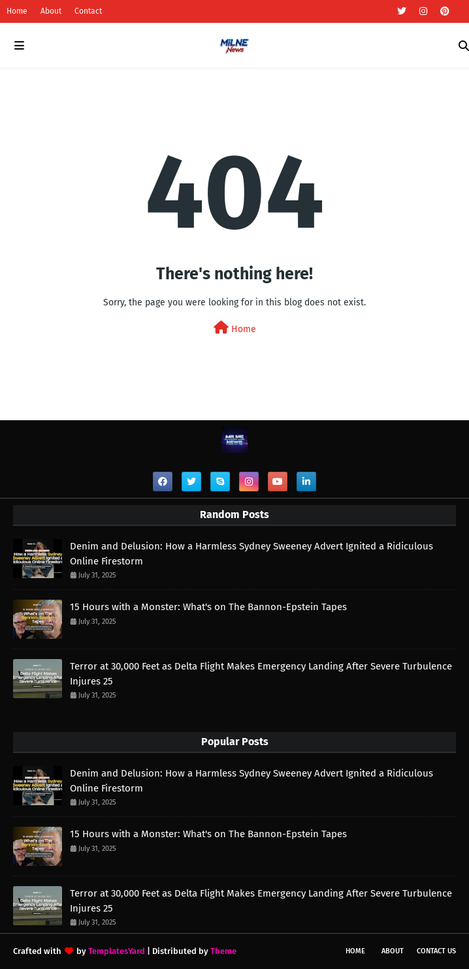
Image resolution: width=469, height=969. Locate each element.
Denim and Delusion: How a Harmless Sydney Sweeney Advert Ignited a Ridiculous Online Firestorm (251, 553)
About (50, 11)
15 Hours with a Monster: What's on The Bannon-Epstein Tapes (208, 607)
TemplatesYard (116, 951)
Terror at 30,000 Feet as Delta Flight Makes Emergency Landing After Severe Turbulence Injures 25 (261, 673)
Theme (223, 951)
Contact (88, 11)
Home (17, 11)
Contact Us (436, 951)
